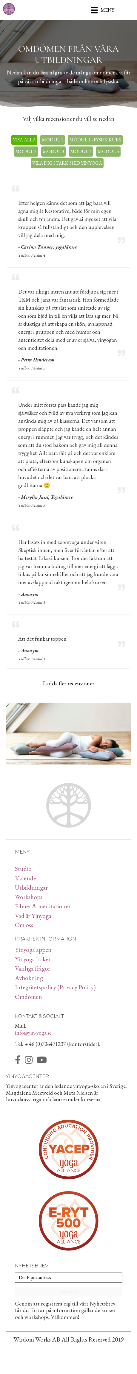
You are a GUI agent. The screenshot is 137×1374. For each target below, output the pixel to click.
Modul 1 (52, 140)
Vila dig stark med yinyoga (67, 163)
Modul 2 (26, 151)
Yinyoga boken (33, 959)
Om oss (24, 925)
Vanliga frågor (32, 968)
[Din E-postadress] (68, 1277)
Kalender (26, 878)
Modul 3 (53, 151)
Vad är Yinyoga (33, 916)
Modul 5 (108, 151)
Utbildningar (31, 887)
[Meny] (102, 10)
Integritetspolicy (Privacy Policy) (55, 987)
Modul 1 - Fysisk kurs (95, 140)
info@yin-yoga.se (33, 1032)
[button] (68, 1291)
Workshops (28, 897)
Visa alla (24, 140)
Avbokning (29, 978)
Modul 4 (81, 151)
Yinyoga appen (33, 950)
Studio (23, 869)
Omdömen (28, 997)
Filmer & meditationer (42, 906)
